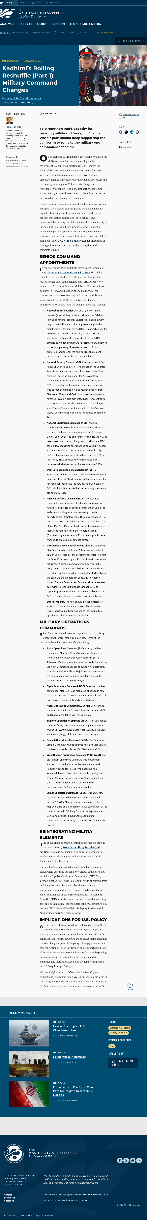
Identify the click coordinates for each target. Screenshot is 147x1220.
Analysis (7, 24)
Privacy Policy (26, 1215)
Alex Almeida (33, 98)
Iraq (112, 1046)
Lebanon (72, 32)
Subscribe (9, 1201)
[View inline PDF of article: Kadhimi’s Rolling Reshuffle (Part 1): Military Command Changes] (130, 116)
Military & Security (20, 32)
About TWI (48, 1200)
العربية (33, 102)
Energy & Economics (41, 32)
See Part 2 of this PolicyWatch (69, 240)
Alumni (85, 1200)
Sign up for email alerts (123, 1062)
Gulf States (85, 32)
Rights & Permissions (45, 1215)
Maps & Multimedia (85, 24)
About (42, 24)
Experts (25, 24)
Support (59, 24)
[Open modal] (133, 41)
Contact (8, 1194)
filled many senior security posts (70, 272)
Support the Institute (67, 1200)
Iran (62, 32)
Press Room (9, 1198)
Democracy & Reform (120, 1028)
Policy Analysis (10, 60)
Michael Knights (14, 98)
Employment (10, 1215)
